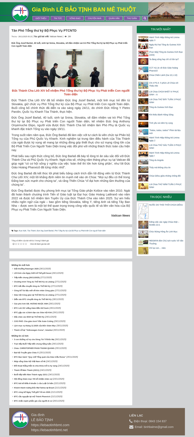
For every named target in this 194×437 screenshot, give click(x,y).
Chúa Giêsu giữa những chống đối (165, 176)
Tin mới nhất (161, 29)
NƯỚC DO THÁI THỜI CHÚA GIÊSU (166, 205)
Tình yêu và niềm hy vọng (161, 123)
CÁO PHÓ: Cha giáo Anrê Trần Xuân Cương (33, 321)
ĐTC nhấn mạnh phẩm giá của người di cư (33, 401)
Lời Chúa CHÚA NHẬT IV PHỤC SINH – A (164, 93)
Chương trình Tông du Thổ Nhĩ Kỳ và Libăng (34, 282)
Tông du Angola (156, 160)
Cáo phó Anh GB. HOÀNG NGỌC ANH (31, 304)
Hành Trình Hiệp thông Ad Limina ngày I (164, 154)
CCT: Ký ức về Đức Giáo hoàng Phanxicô (163, 69)
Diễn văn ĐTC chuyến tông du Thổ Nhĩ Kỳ (33, 299)
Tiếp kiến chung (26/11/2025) (27, 277)
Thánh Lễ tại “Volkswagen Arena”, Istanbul (33, 330)
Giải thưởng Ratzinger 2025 (26, 269)
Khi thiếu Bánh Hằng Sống (161, 114)
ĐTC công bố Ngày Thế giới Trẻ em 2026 (32, 392)
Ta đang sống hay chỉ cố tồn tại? (164, 59)
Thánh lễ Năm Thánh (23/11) (26, 370)
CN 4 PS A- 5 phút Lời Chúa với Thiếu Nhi (163, 84)
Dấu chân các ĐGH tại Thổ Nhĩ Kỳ (29, 317)
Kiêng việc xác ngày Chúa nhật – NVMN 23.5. (164, 223)
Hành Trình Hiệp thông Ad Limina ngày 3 (164, 38)
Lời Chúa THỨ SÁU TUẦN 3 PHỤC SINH (165, 146)
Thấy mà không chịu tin (160, 167)
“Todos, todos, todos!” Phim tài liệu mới (165, 131)
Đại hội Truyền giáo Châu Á (26, 353)
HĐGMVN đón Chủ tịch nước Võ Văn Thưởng (166, 242)
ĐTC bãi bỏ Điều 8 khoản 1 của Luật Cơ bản (33, 383)
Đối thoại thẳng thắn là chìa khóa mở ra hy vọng (35, 366)
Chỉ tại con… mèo (157, 248)
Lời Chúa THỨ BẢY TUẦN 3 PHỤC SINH (165, 101)
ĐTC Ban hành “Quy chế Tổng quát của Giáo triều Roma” (40, 357)
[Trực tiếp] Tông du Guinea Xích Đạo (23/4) (166, 53)
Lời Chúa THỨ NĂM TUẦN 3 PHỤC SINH (165, 185)
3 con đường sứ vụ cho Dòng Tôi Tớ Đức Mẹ (34, 339)
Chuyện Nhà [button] (94, 18)
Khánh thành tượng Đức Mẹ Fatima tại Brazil (34, 388)
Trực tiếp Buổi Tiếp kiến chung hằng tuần (32, 344)
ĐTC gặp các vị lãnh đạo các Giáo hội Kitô (33, 312)
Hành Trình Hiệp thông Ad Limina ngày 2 (164, 139)
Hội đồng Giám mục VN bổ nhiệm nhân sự (33, 379)
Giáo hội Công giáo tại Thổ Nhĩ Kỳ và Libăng (34, 295)
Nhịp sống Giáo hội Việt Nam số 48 (29, 361)
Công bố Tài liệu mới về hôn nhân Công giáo (34, 290)
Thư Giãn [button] (132, 18)
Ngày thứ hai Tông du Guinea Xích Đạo (165, 46)
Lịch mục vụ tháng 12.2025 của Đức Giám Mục (35, 326)
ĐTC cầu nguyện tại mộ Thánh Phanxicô (32, 396)
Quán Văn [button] (114, 18)
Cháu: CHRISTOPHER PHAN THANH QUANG (34, 348)
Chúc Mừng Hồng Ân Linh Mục (163, 231)
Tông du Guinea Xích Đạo (161, 107)
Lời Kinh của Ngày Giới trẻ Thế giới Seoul (32, 273)
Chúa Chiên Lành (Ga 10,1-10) (163, 75)
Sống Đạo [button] (74, 18)
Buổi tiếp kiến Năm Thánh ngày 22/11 (30, 374)
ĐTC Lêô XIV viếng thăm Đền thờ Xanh (31, 308)
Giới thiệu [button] (41, 18)
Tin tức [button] (58, 18)
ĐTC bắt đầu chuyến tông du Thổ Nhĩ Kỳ (32, 286)
